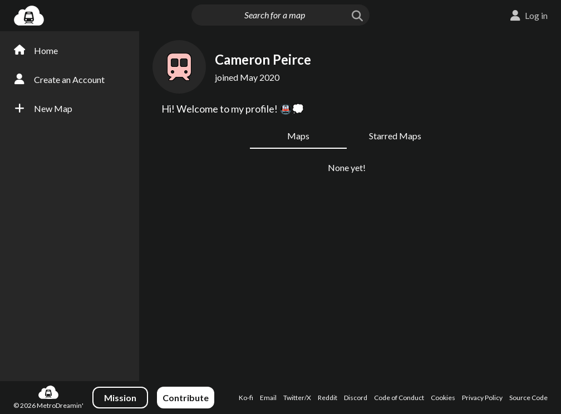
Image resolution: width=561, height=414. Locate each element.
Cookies (443, 397)
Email (268, 397)
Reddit (327, 397)
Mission (120, 397)
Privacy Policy (482, 397)
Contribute (186, 397)
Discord (355, 397)
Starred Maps (395, 135)
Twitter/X (297, 397)
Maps (298, 135)
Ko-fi (246, 397)
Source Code (528, 397)
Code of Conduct (399, 397)
